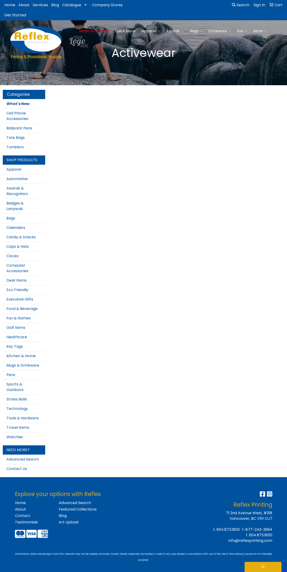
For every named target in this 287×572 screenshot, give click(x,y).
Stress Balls (16, 399)
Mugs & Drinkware (22, 365)
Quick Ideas (125, 31)
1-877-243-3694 (257, 529)
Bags (196, 31)
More (260, 31)
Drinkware (219, 31)
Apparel (151, 31)
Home (9, 5)
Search (240, 5)
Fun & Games (18, 318)
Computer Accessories (17, 268)
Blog (55, 5)
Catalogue (71, 5)
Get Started (15, 15)
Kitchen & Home (21, 356)
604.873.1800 (228, 529)
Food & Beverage (22, 308)
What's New (18, 103)
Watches (14, 437)
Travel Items (17, 427)
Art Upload (68, 522)
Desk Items (16, 280)
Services (40, 5)
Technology (17, 408)
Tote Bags (15, 137)
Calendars (15, 227)
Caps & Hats (17, 246)
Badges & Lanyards (15, 206)
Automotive (17, 178)
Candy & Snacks (21, 237)
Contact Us (16, 468)
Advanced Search (22, 459)
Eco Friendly (17, 289)
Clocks (12, 256)
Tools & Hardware (22, 418)
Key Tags (14, 346)
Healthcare (16, 337)
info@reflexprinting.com (250, 540)
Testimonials (26, 522)
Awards (175, 31)
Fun (242, 31)
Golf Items (15, 327)
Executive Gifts (19, 299)
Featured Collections (78, 509)
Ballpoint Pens (19, 128)
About (24, 5)
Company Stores (107, 5)
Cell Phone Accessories (17, 116)
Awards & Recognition (17, 191)
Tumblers (15, 147)
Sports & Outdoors (15, 387)
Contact (22, 515)
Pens (10, 374)
